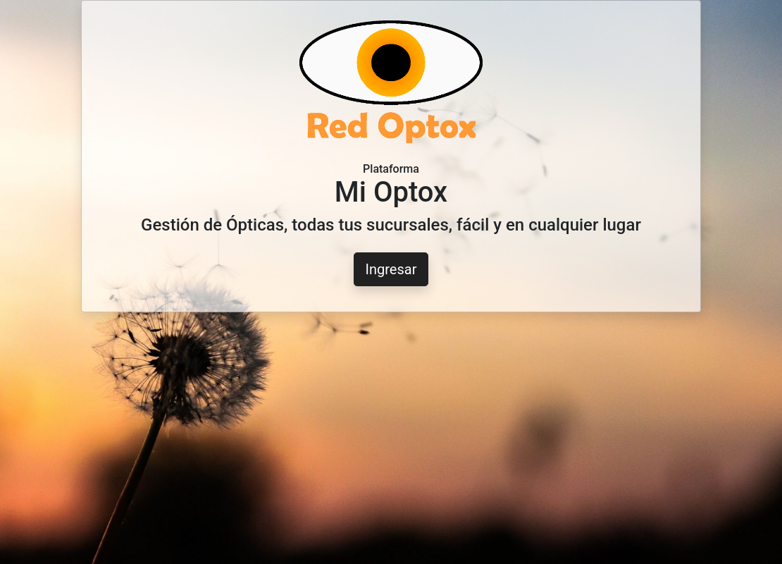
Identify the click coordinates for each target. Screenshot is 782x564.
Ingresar (391, 269)
